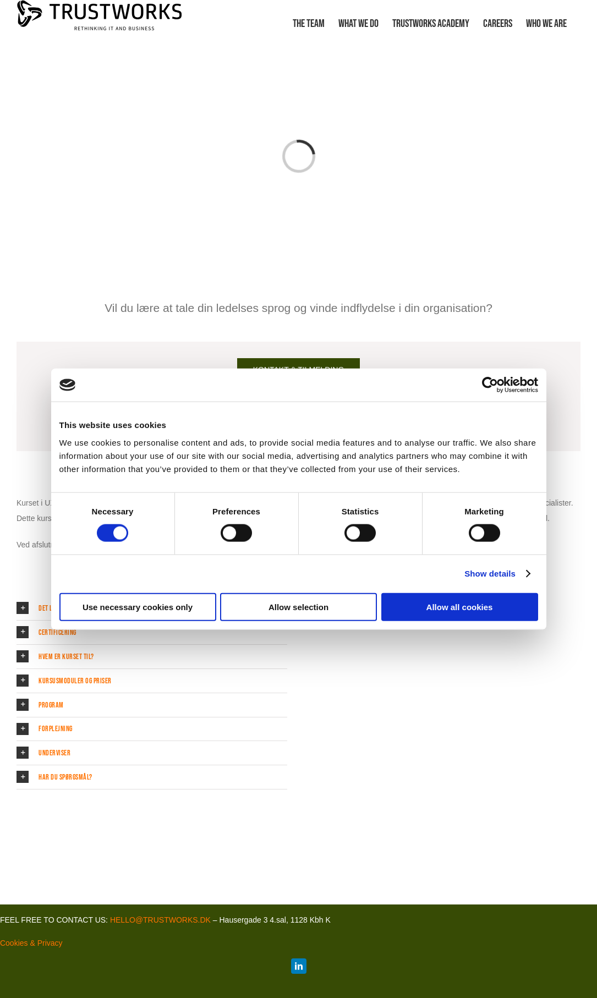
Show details (490, 573)
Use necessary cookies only (138, 606)
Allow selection (298, 606)
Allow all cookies (459, 606)
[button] (152, 632)
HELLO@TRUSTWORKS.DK (160, 919)
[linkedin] (298, 966)
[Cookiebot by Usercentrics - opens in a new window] (490, 385)
